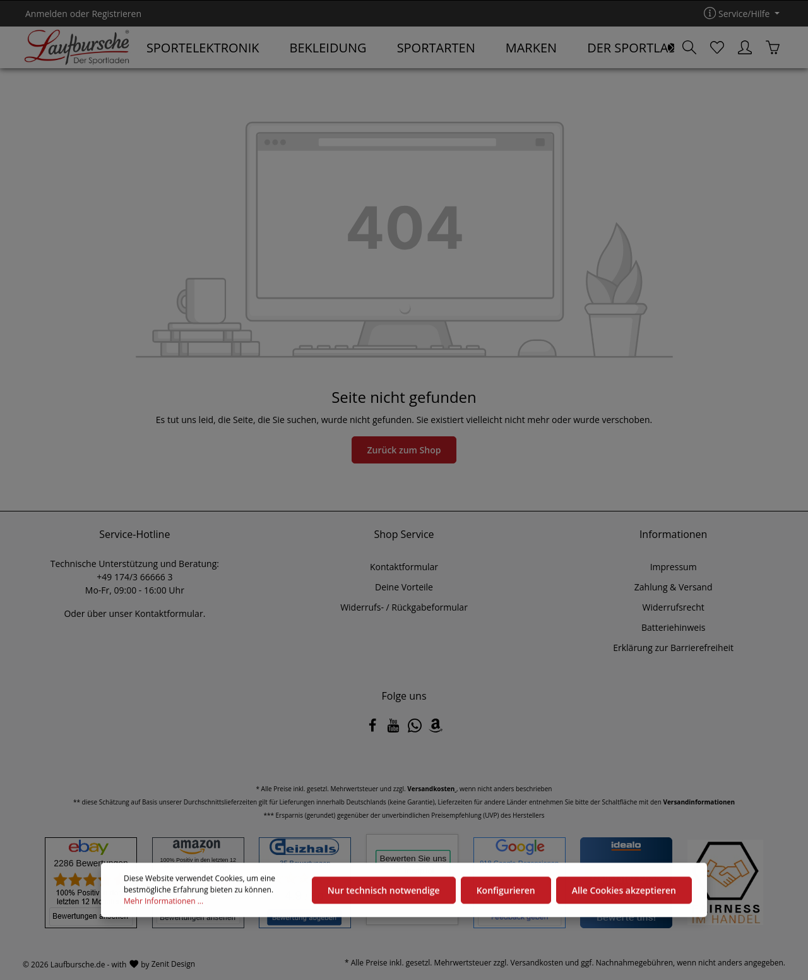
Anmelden (46, 14)
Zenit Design (173, 964)
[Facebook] (373, 729)
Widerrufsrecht (673, 607)
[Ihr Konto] (745, 47)
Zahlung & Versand (673, 587)
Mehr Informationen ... (163, 902)
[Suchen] (689, 47)
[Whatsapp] (416, 729)
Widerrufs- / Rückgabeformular (404, 607)
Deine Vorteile (404, 587)
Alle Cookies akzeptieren (624, 891)
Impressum (673, 567)
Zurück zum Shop (404, 450)
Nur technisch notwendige (384, 891)
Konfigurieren (506, 891)
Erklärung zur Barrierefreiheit (673, 648)
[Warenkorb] (772, 47)
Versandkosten (537, 962)
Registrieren (116, 14)
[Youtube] (394, 729)
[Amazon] (436, 729)
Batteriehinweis (673, 627)
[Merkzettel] (717, 47)
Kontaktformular (168, 613)
